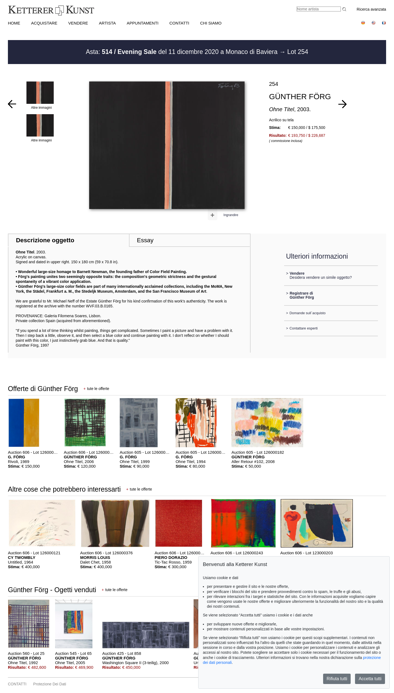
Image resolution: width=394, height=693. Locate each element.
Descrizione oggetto (45, 240)
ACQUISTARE (44, 23)
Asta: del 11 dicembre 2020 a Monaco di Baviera (182, 51)
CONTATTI (179, 23)
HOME (14, 23)
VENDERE (78, 23)
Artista (107, 23)
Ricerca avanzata (371, 9)
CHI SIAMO (210, 23)
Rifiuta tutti (337, 678)
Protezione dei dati (49, 684)
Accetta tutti (370, 678)
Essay (145, 240)
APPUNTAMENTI (142, 23)
